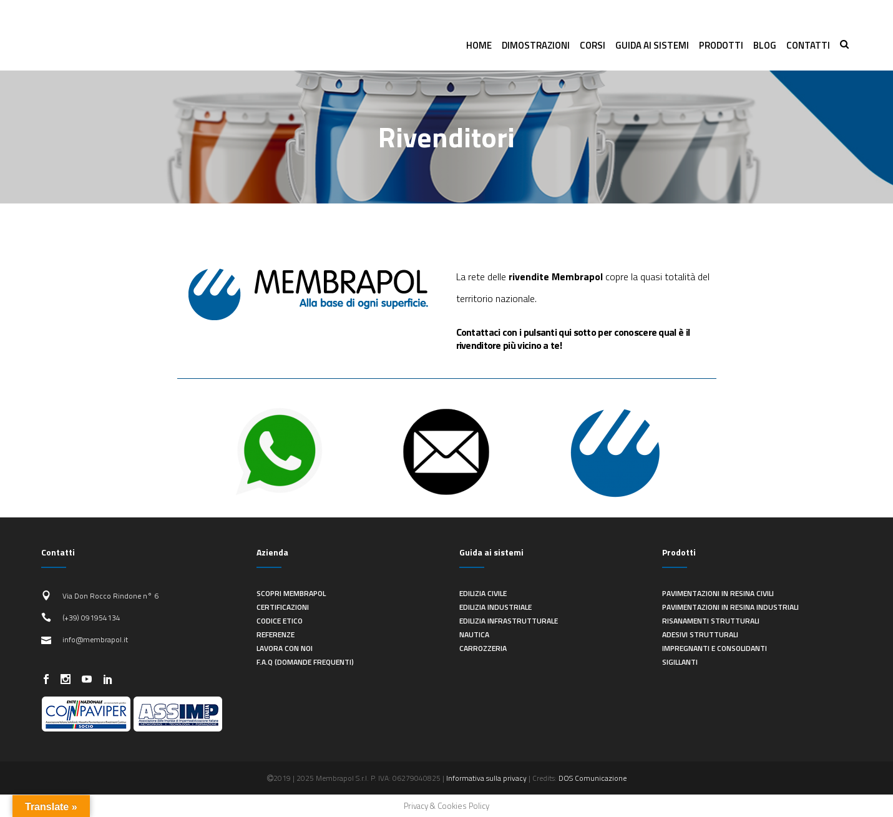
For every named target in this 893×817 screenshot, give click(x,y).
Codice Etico (279, 621)
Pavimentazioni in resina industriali (730, 607)
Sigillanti (680, 662)
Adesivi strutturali (700, 634)
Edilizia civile (483, 593)
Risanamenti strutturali (710, 621)
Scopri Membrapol (291, 593)
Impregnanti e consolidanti (714, 648)
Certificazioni (282, 607)
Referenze (275, 634)
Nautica (474, 634)
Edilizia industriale (495, 607)
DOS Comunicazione (593, 778)
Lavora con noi (284, 648)
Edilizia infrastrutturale (508, 621)
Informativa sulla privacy (486, 778)
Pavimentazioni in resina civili (718, 593)
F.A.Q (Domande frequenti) (305, 662)
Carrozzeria (483, 648)
